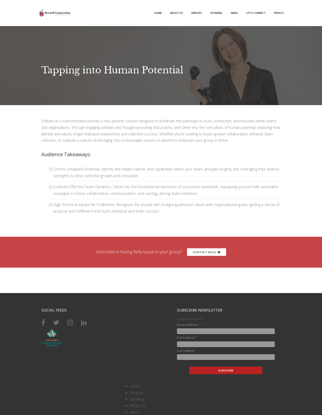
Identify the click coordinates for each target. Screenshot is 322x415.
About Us (170, 10)
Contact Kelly (208, 253)
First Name (153, 393)
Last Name (153, 406)
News (228, 10)
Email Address (156, 380)
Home (151, 10)
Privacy (272, 10)
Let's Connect (249, 10)
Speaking (210, 10)
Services (190, 10)
